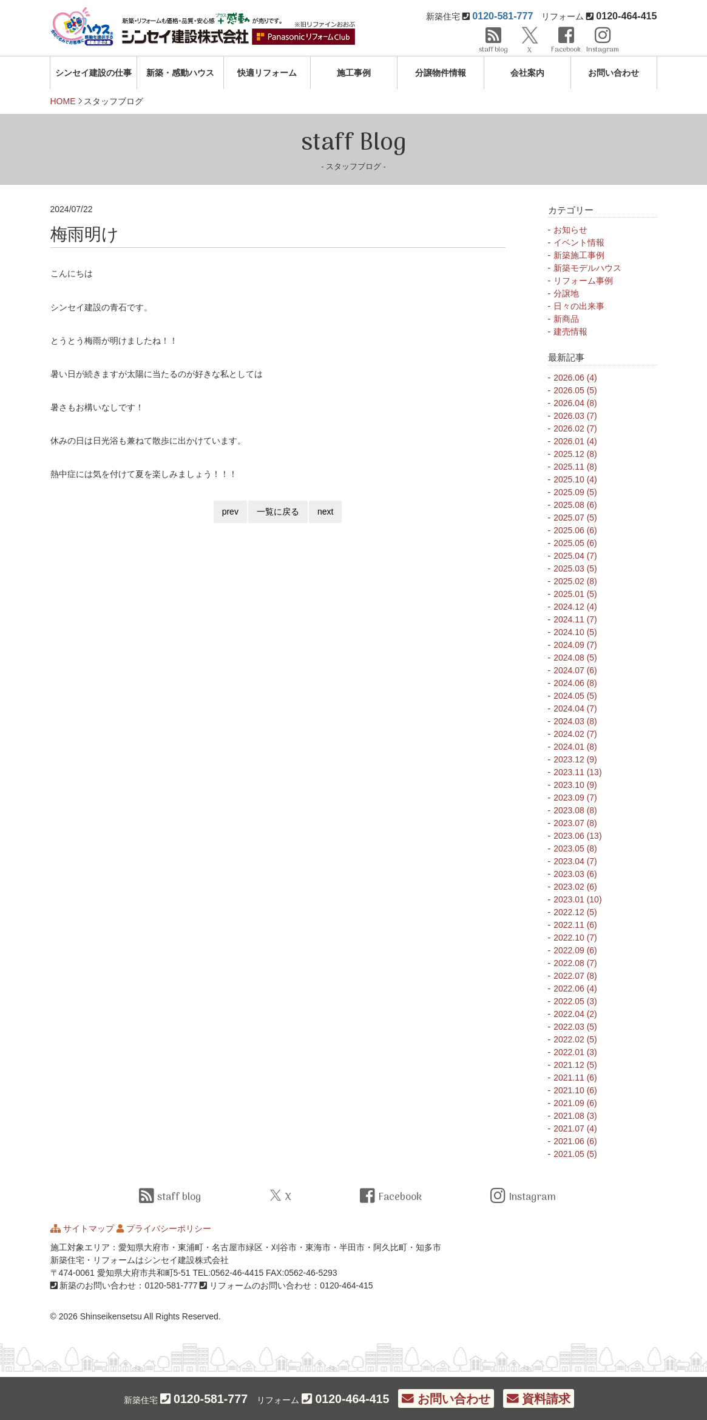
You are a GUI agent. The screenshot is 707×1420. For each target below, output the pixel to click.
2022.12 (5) (575, 912)
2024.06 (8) (575, 683)
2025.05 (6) (575, 543)
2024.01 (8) (575, 747)
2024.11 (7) (575, 619)
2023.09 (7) (575, 797)
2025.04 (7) (575, 556)
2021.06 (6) (575, 1141)
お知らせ (570, 230)
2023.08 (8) (575, 810)
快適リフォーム (267, 73)
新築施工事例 (578, 255)
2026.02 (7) (575, 428)
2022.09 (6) (575, 950)
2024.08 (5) (575, 657)
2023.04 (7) (575, 861)
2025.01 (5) (575, 594)
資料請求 (538, 1398)
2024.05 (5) (575, 696)
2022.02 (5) (575, 1039)
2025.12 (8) (575, 454)
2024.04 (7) (575, 708)
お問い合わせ (613, 73)
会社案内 (527, 73)
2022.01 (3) (575, 1052)
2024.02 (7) (575, 734)
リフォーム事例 (583, 280)
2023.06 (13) (577, 836)
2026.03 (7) (575, 416)
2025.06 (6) (575, 530)
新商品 (566, 319)
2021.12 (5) (575, 1065)
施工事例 (354, 73)
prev (230, 511)
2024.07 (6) (575, 670)
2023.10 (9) (575, 785)
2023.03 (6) (575, 874)
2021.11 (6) (575, 1077)
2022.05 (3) (575, 1001)
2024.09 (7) (575, 645)
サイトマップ (88, 1228)
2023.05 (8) (575, 848)
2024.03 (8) (575, 721)
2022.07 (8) (575, 976)
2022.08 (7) (575, 963)
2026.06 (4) (575, 377)
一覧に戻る (278, 511)
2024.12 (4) (575, 607)
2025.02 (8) (575, 581)
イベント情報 (578, 242)
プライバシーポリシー (168, 1228)
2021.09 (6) (575, 1103)
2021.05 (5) (575, 1154)
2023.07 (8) (575, 823)
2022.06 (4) (575, 988)
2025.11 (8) (575, 467)
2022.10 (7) (575, 937)
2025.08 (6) (575, 505)
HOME (63, 101)
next (325, 511)
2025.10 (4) (575, 479)
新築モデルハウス (587, 268)
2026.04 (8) (575, 403)
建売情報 (570, 331)
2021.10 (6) (575, 1090)
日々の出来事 (578, 306)
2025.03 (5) (575, 568)
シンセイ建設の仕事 (93, 73)
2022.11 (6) (575, 925)
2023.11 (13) (577, 772)
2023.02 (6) (575, 887)
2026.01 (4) (575, 441)
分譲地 (566, 293)
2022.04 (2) (575, 1014)
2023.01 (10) (577, 899)
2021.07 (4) (575, 1128)
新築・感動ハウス (180, 73)
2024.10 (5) (575, 632)
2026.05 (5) (575, 390)
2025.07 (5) (575, 517)
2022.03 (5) (575, 1027)
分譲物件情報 (440, 73)
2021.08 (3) (575, 1116)
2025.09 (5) (575, 492)
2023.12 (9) (575, 759)
